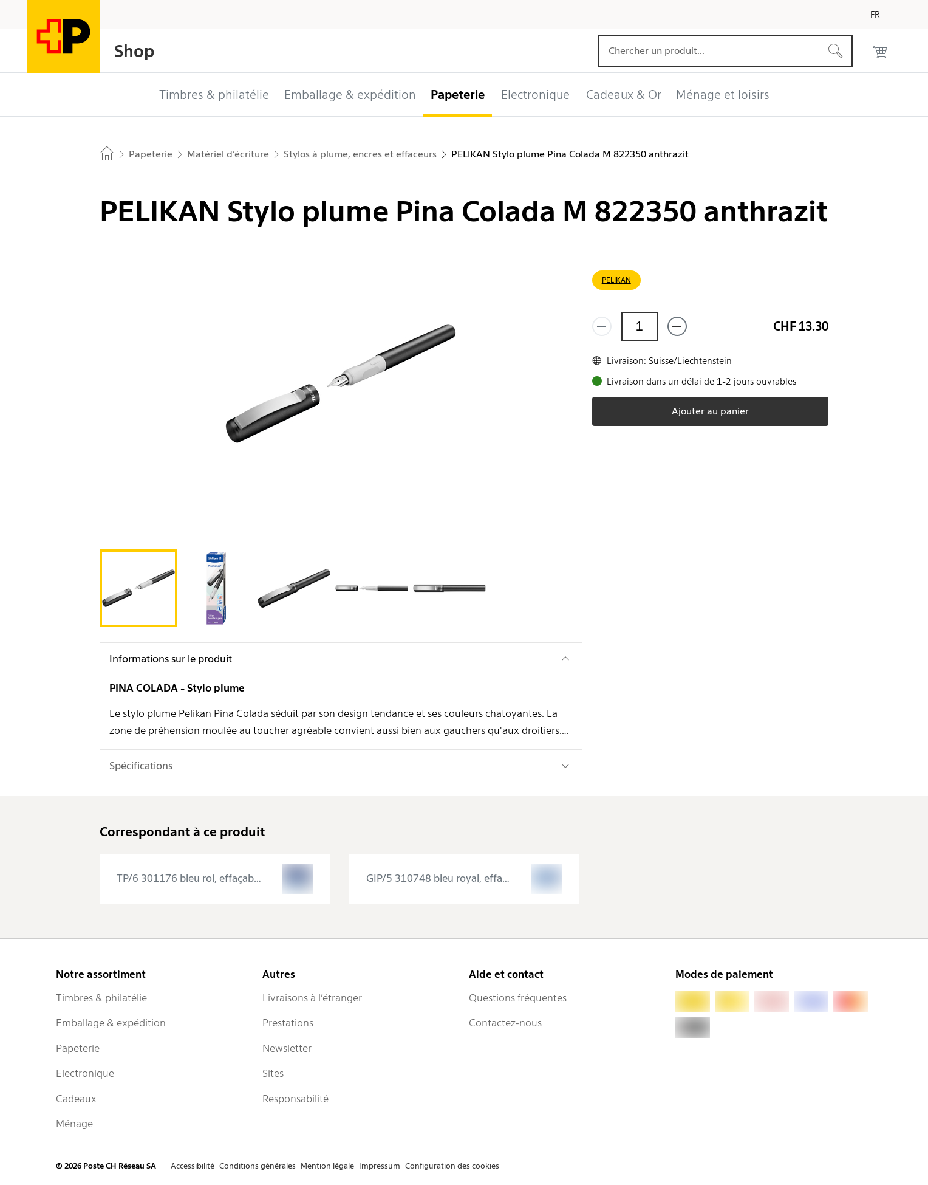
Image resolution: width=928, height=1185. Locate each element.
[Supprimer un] (602, 326)
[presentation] (215, 879)
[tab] (138, 588)
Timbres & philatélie (101, 998)
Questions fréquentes (518, 998)
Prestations (287, 1023)
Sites (273, 1073)
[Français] (884, 14)
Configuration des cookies (452, 1165)
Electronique (85, 1073)
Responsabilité (295, 1099)
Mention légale (327, 1165)
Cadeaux (76, 1099)
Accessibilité (192, 1165)
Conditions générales (257, 1165)
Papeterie (78, 1048)
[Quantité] (639, 326)
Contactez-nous (505, 1023)
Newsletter (287, 1048)
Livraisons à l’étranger (312, 998)
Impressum (379, 1165)
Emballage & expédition (111, 1023)
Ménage (74, 1124)
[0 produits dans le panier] (880, 51)
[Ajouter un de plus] (677, 326)
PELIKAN (616, 279)
